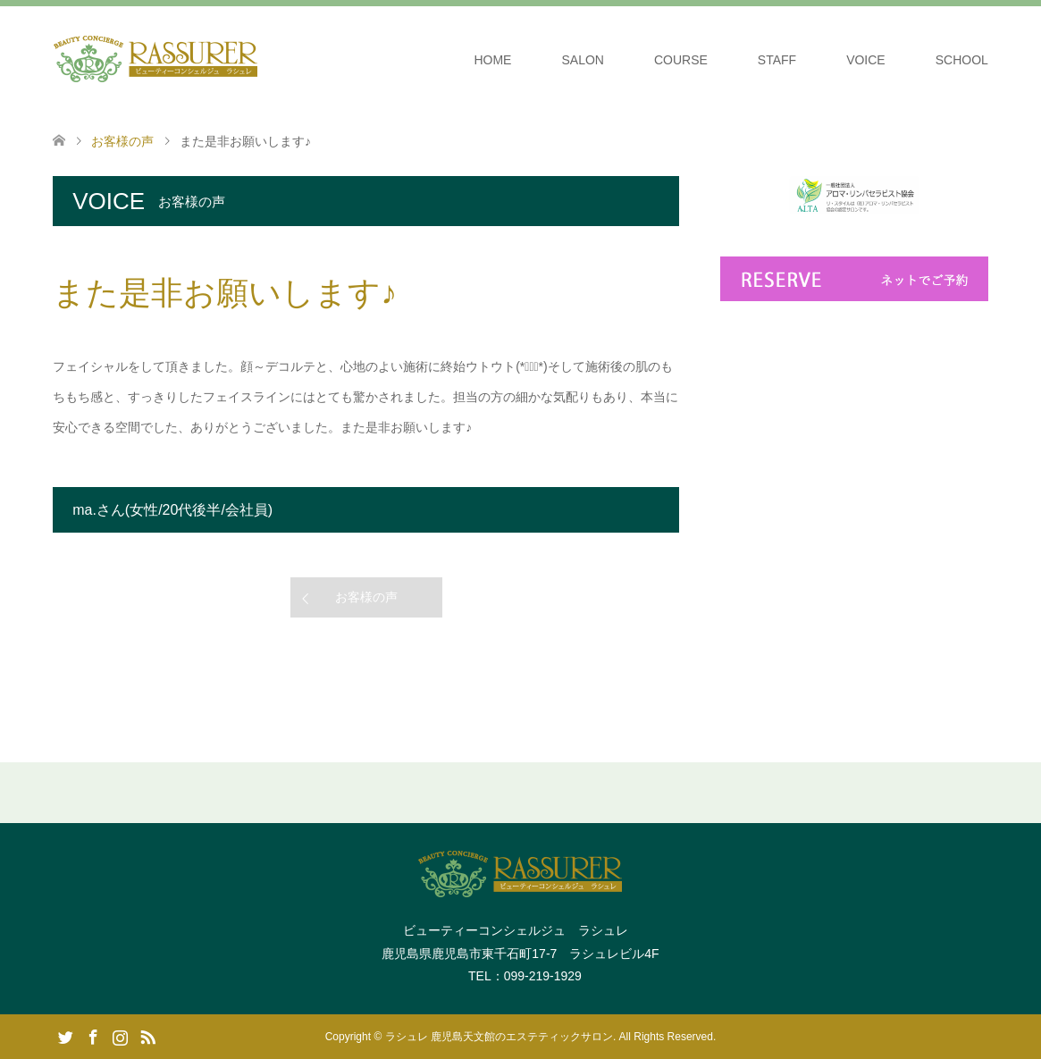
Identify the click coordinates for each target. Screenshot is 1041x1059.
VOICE (866, 60)
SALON (582, 60)
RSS (147, 1035)
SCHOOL (962, 60)
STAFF (777, 60)
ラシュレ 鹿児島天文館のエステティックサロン (499, 1036)
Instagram (119, 1035)
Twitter (65, 1035)
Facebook (93, 1035)
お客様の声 (366, 597)
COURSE (681, 60)
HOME (492, 60)
